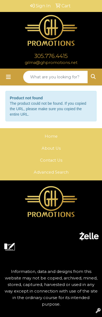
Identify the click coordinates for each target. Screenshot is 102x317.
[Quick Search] (55, 77)
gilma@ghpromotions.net (51, 62)
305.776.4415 (51, 56)
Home (51, 136)
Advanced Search (51, 172)
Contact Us (51, 160)
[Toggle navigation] (8, 77)
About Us (51, 148)
